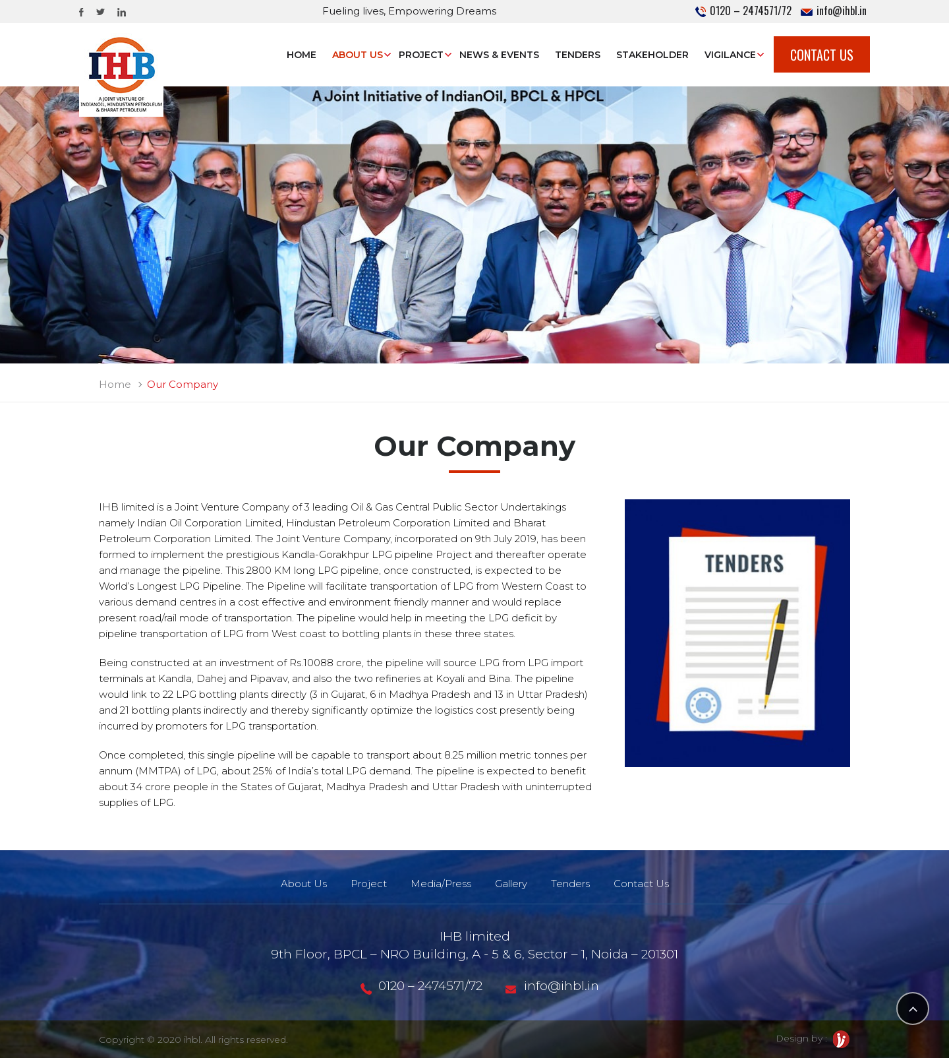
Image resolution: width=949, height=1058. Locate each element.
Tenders (577, 55)
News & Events (499, 55)
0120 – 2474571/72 (743, 10)
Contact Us (821, 55)
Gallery (511, 883)
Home (301, 55)
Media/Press (441, 883)
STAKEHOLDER (652, 55)
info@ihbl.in (834, 10)
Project (421, 55)
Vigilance (730, 55)
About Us (357, 55)
